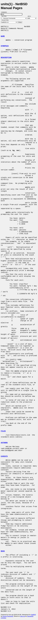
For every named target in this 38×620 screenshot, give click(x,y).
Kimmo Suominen (8, 616)
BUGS (3, 551)
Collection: (5, 20)
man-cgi (22, 616)
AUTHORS (4, 443)
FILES (3, 431)
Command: (4, 12)
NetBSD (33, 614)
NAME (3, 36)
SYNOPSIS (5, 46)
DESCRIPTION (6, 57)
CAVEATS (4, 456)
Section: (4, 16)
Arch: (30, 16)
